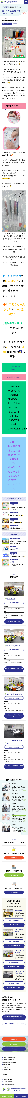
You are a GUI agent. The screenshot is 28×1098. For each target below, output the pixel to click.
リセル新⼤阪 (11, 599)
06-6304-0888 (14, 603)
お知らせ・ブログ (6, 1064)
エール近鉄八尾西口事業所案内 (9, 1084)
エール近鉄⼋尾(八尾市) (14, 694)
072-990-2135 (14, 747)
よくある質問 (5, 1072)
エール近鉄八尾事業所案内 (8, 1081)
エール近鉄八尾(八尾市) (19, 951)
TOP (4, 1054)
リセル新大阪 (19, 910)
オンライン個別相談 (21, 1096)
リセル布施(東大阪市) (13, 646)
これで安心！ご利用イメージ (8, 1059)
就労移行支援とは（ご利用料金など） (10, 1062)
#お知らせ (15, 23)
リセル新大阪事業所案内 (7, 1077)
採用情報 (5, 1074)
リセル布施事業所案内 (7, 1079)
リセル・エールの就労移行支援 (9, 1057)
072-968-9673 (14, 698)
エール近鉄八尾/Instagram (14, 377)
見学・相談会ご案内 (7, 1069)
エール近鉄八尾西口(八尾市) (19, 972)
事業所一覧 (5, 1067)
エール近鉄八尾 (7, 23)
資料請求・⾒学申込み (7, 1096)
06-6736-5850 (14, 650)
